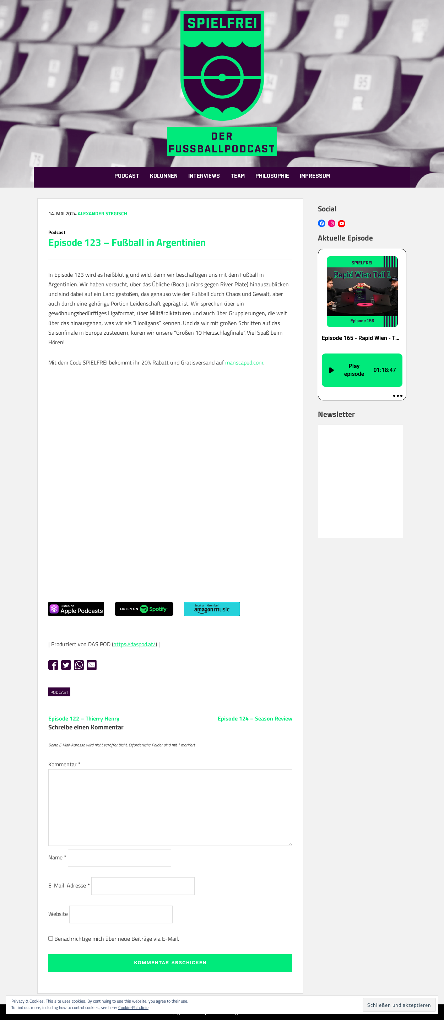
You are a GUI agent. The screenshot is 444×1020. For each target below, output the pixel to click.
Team (238, 176)
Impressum (315, 176)
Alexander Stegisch (102, 213)
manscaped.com (244, 362)
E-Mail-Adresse (69, 885)
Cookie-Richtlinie (133, 1007)
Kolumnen (164, 176)
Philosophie (272, 176)
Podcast (126, 176)
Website (58, 914)
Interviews (204, 176)
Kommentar (64, 764)
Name (57, 857)
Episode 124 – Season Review (255, 718)
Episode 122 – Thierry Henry (83, 718)
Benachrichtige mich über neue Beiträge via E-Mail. (116, 938)
